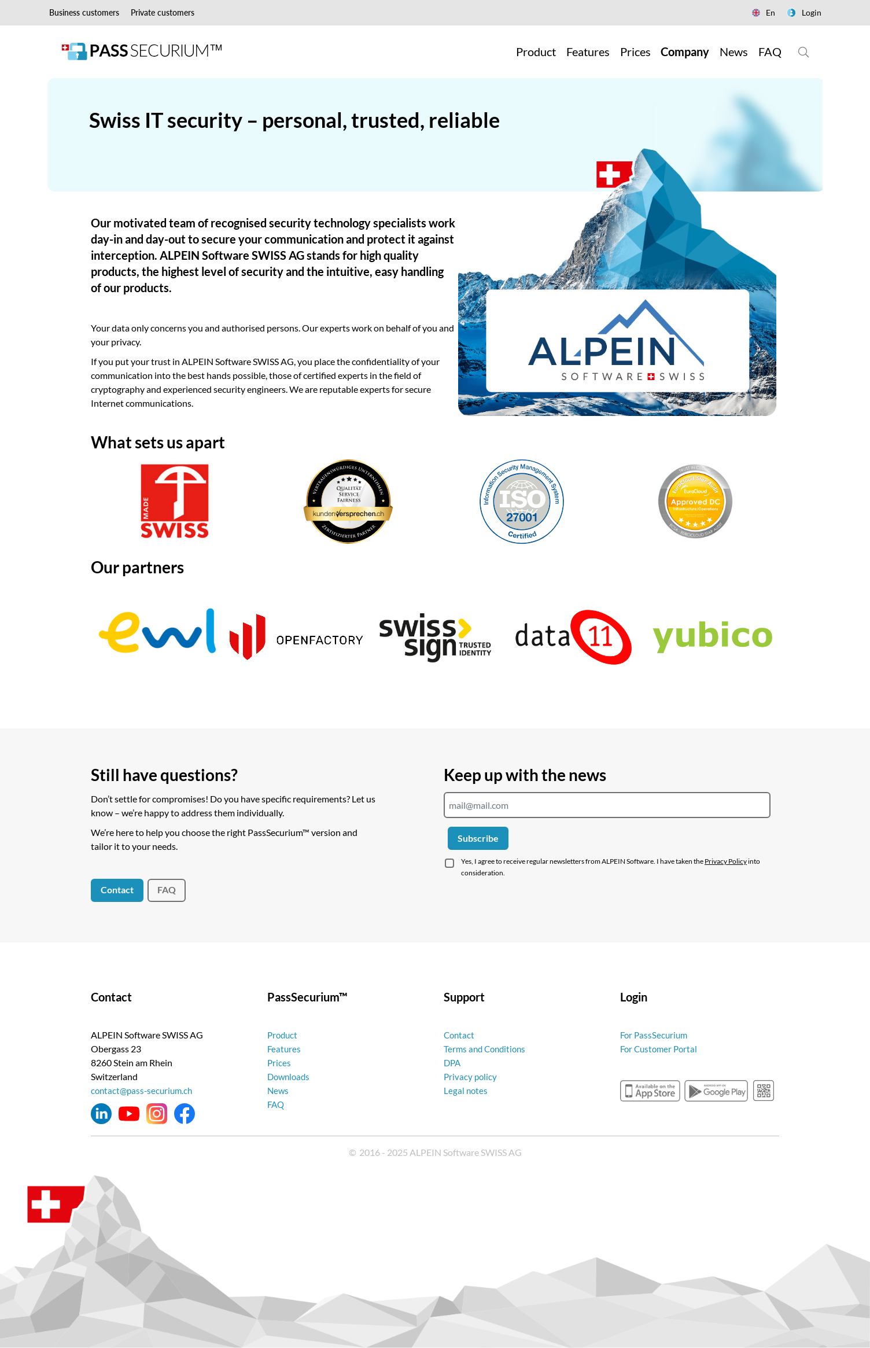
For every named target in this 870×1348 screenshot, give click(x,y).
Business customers (84, 12)
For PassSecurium (655, 1034)
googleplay (716, 1090)
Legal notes (466, 1090)
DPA (453, 1062)
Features (284, 1048)
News (278, 1090)
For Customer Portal (661, 1048)
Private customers (162, 12)
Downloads (290, 1076)
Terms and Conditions (487, 1048)
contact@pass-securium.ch (144, 1090)
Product (283, 1034)
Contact (117, 889)
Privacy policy (471, 1076)
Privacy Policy (726, 861)
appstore (650, 1090)
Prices (279, 1062)
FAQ (166, 889)
